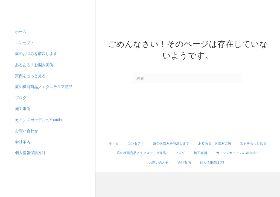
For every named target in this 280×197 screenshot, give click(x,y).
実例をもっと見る (30, 122)
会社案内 (22, 188)
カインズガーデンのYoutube (39, 166)
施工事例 (22, 155)
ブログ (21, 144)
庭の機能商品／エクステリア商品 (43, 133)
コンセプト (24, 89)
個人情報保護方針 (213, 162)
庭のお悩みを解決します (36, 100)
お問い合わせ (26, 177)
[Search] (187, 78)
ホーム (21, 78)
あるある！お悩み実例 (34, 111)
